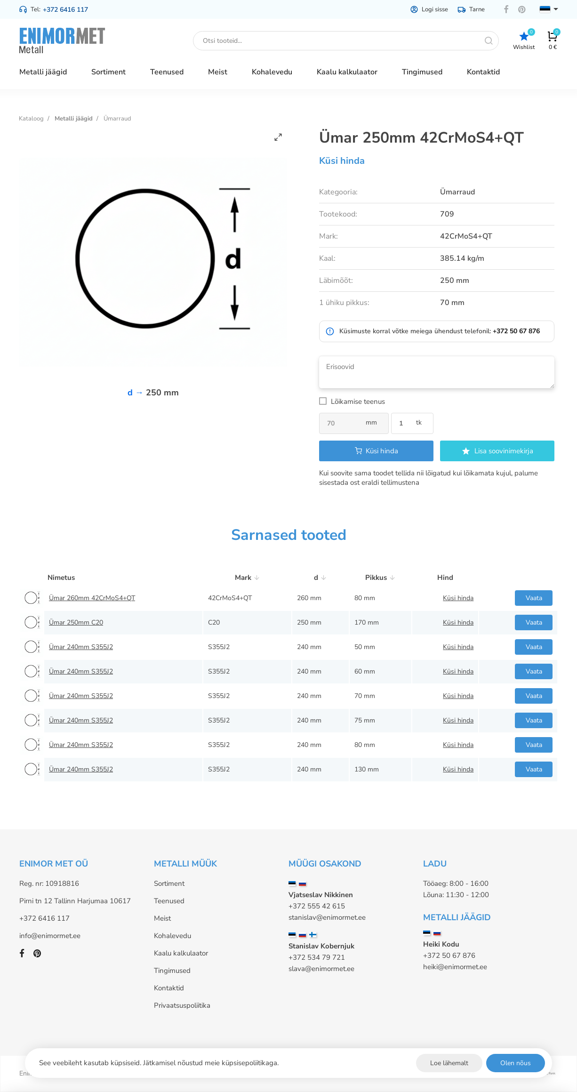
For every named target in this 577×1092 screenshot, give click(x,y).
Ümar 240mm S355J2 (81, 646)
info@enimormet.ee (49, 935)
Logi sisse (429, 9)
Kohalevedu (172, 935)
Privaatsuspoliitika (182, 1005)
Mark (247, 577)
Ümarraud (117, 118)
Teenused (169, 901)
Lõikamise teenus (358, 401)
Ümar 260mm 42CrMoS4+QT (92, 598)
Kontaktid (169, 988)
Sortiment (169, 883)
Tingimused (172, 970)
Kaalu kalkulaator (181, 953)
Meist (162, 918)
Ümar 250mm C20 (76, 622)
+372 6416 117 (65, 9)
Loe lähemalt (449, 1063)
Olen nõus (515, 1063)
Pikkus (380, 577)
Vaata (534, 598)
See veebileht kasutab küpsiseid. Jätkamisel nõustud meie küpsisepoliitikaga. (159, 1063)
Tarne (471, 9)
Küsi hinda (342, 160)
